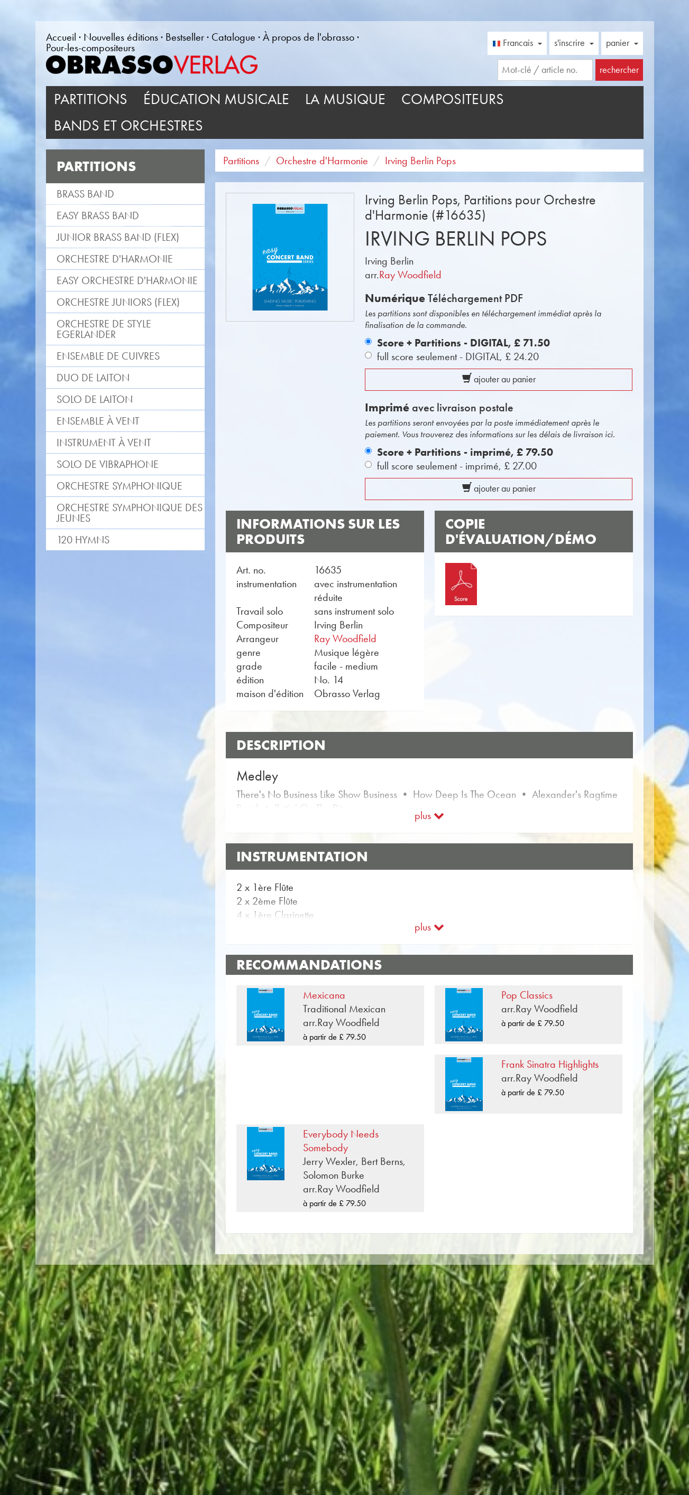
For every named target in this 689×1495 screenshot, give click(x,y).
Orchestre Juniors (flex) (118, 302)
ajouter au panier (499, 379)
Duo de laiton (93, 377)
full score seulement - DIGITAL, (458, 356)
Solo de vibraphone (108, 464)
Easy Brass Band (98, 215)
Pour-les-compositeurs (90, 47)
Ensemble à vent (98, 421)
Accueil (61, 37)
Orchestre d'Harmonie (115, 258)
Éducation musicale (216, 99)
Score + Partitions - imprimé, (465, 452)
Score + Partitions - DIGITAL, (463, 342)
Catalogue (233, 37)
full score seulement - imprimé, (457, 465)
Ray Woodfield (410, 274)
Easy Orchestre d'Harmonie (127, 280)
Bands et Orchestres (128, 125)
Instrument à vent (104, 442)
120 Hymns (83, 539)
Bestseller (185, 37)
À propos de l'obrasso (308, 37)
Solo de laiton (95, 399)
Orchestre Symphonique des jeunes (130, 512)
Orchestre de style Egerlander (104, 329)
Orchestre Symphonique (119, 485)
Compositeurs (452, 99)
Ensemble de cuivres (108, 356)
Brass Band (85, 193)
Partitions (90, 99)
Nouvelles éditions (121, 37)
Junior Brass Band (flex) (118, 237)
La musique (345, 99)
